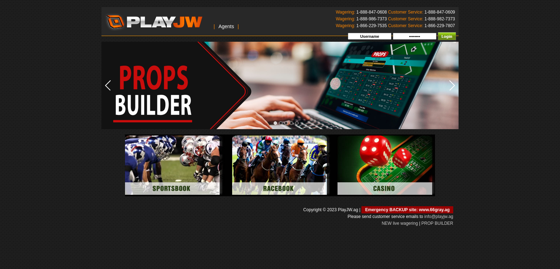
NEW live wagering (400, 223)
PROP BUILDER (437, 223)
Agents (226, 26)
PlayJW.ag (153, 21)
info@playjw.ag (438, 216)
